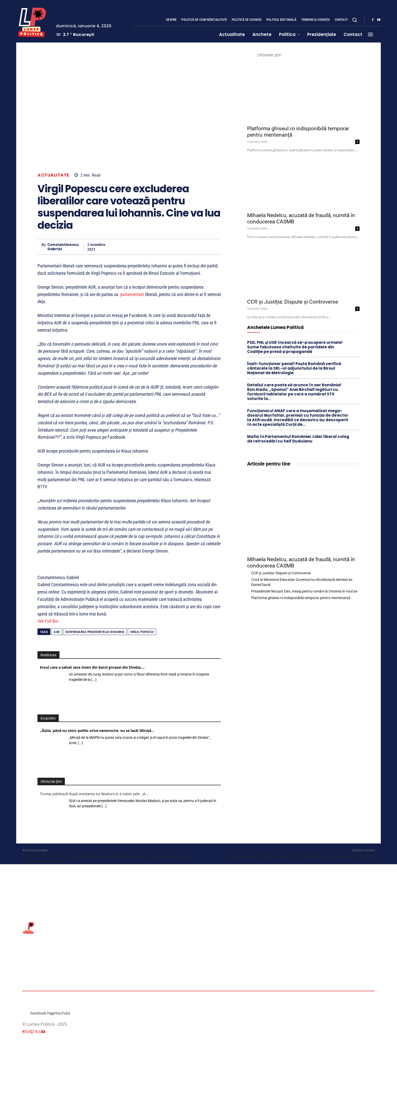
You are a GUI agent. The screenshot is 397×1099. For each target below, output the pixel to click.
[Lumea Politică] (32, 21)
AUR (57, 632)
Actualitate (53, 175)
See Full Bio (47, 621)
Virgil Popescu (142, 632)
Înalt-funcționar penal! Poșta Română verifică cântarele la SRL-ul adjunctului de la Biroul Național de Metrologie (294, 368)
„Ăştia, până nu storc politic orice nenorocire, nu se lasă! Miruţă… (97, 730)
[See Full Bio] (61, 621)
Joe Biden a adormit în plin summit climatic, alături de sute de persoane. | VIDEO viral (302, 856)
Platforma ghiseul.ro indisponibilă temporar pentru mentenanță (300, 598)
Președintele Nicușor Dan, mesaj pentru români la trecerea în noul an (304, 591)
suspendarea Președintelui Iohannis (95, 632)
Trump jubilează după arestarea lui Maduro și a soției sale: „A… (94, 793)
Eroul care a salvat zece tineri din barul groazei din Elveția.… (92, 667)
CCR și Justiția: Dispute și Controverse (292, 302)
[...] (93, 680)
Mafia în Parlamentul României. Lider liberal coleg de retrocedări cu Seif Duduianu (298, 439)
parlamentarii (132, 294)
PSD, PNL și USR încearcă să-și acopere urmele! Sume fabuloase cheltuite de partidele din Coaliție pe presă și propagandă (295, 347)
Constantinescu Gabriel (63, 247)
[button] (354, 20)
